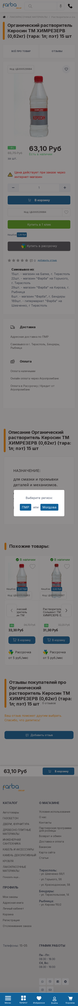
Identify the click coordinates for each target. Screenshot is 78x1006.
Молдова (49, 507)
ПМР (25, 507)
